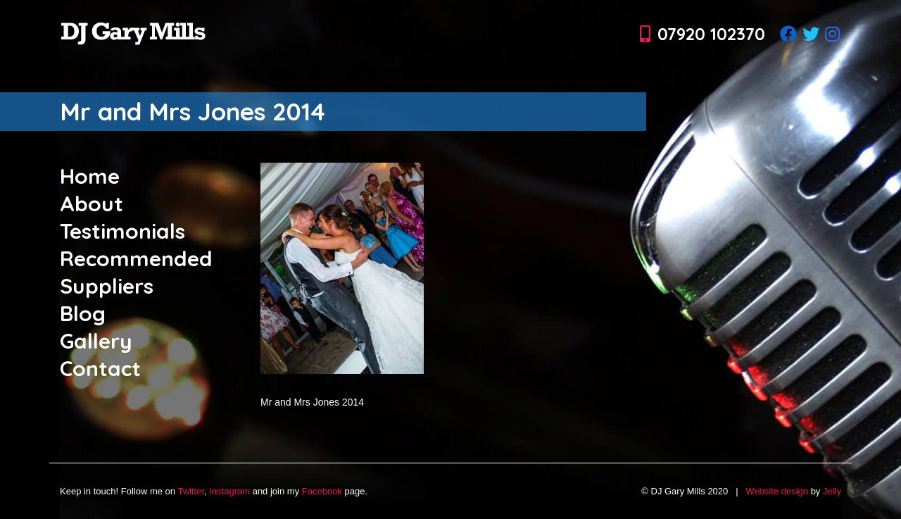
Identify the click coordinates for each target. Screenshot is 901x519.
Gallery (96, 340)
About (91, 203)
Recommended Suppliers (136, 272)
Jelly (832, 491)
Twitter (190, 491)
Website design (776, 491)
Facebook (322, 491)
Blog (83, 313)
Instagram (229, 491)
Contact (100, 368)
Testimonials (122, 231)
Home (90, 176)
